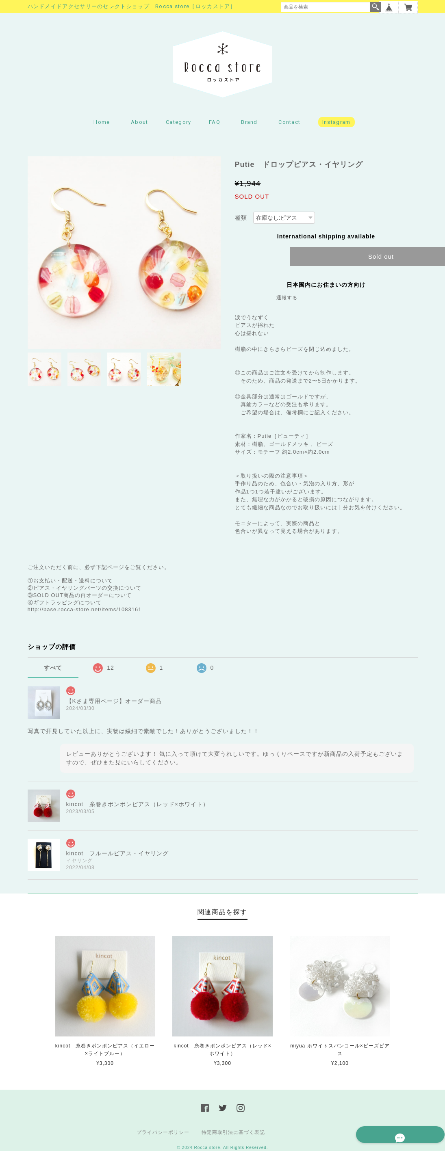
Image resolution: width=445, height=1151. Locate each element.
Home (101, 124)
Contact (289, 124)
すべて (53, 669)
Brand (249, 124)
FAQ (214, 124)
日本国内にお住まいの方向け (326, 286)
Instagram (336, 124)
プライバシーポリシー (163, 1134)
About (139, 124)
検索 (375, 7)
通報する (286, 299)
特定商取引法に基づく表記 (233, 1134)
